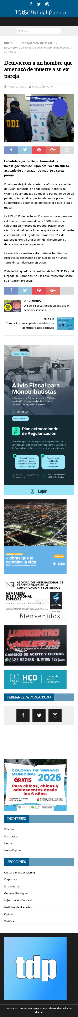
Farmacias (11, 836)
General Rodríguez (16, 893)
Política (9, 921)
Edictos (9, 829)
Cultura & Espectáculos (20, 872)
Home (8, 843)
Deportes (10, 879)
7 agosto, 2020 (16, 86)
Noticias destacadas (18, 907)
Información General (18, 900)
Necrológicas (12, 850)
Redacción (38, 86)
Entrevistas (12, 886)
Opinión (9, 914)
